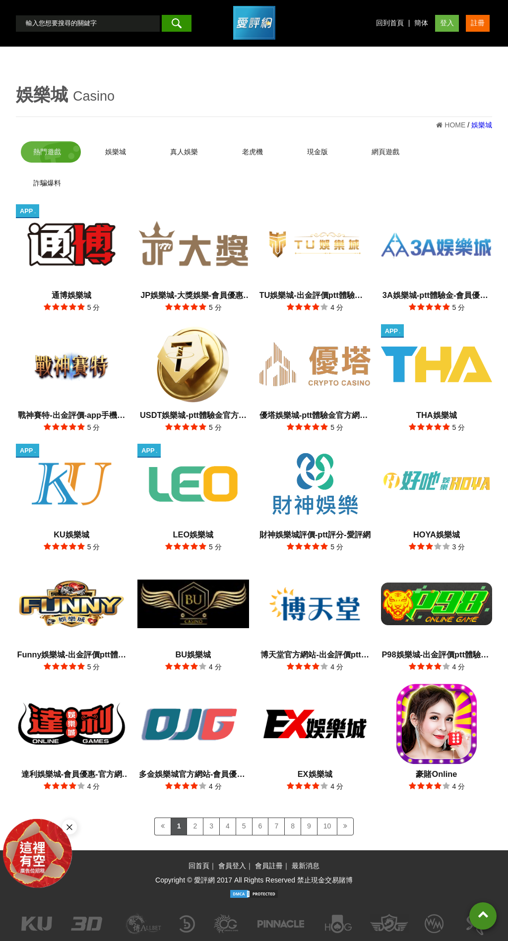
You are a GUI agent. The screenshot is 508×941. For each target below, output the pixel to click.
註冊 (478, 23)
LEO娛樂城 (193, 534)
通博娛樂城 (71, 295)
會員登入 (232, 866)
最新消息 (305, 866)
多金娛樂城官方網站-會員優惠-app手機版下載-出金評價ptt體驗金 (193, 775)
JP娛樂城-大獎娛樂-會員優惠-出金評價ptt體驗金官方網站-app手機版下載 (193, 296)
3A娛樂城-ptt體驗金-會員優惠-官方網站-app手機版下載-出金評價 (436, 296)
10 (327, 826)
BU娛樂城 (193, 654)
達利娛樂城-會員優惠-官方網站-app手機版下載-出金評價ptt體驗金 (72, 775)
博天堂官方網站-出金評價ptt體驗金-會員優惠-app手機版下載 (314, 655)
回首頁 (199, 866)
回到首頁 (390, 23)
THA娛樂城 (436, 415)
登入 (447, 23)
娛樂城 (42, 94)
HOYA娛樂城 (436, 534)
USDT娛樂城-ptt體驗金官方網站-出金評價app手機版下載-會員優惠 (193, 416)
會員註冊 (269, 866)
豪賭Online (436, 773)
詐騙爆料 (47, 183)
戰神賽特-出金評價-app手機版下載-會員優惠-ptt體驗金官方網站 (71, 416)
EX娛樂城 (315, 773)
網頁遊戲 (385, 152)
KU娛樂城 (71, 534)
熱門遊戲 (47, 152)
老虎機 (252, 152)
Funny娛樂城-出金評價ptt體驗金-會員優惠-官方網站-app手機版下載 (71, 655)
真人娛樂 (184, 152)
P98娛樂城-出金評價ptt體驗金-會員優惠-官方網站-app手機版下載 (436, 655)
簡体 (421, 23)
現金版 (317, 152)
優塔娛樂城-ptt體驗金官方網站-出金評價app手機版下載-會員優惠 (315, 416)
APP (27, 211)
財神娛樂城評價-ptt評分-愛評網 (315, 534)
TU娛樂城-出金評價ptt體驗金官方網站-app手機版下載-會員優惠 (315, 296)
